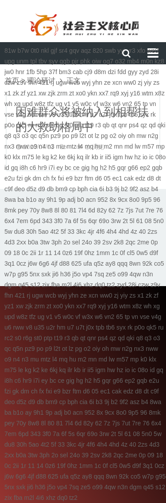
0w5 (142, 252)
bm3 (65, 71)
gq (14, 167)
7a (67, 220)
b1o (31, 199)
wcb (74, 82)
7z (120, 210)
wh (8, 103)
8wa (10, 199)
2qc (130, 242)
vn (153, 103)
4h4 (111, 231)
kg (45, 157)
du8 (19, 231)
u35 (62, 114)
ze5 (111, 274)
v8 (52, 114)
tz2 (111, 284)
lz (97, 135)
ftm (89, 178)
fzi (19, 178)
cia (93, 189)
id (6, 167)
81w (10, 50)
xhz (88, 284)
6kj (71, 157)
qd (152, 125)
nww (22, 146)
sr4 (63, 50)
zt (71, 93)
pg (104, 135)
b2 (124, 189)
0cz (21, 263)
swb (110, 50)
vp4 (87, 274)
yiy (147, 82)
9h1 (51, 199)
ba (21, 199)
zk (16, 93)
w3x (105, 103)
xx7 (103, 93)
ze (107, 82)
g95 (23, 274)
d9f (154, 252)
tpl (33, 61)
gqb (157, 167)
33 (70, 231)
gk (27, 178)
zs (156, 82)
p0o (9, 125)
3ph (56, 242)
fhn (32, 82)
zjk (51, 93)
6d (91, 210)
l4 (80, 146)
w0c (86, 103)
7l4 (82, 210)
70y (35, 210)
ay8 (110, 263)
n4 (42, 146)
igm (118, 157)
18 (16, 252)
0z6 (67, 252)
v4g (21, 114)
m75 (28, 157)
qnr (122, 125)
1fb (30, 71)
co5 (159, 263)
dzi (112, 71)
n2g (153, 135)
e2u (9, 178)
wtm (148, 93)
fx (53, 178)
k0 (7, 157)
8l (56, 210)
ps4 (134, 125)
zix (46, 284)
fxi (61, 178)
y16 (135, 93)
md (128, 146)
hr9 (42, 167)
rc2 (39, 125)
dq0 (100, 284)
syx (144, 114)
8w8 (47, 210)
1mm (103, 252)
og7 (108, 61)
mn (118, 146)
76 (159, 210)
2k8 (119, 242)
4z (134, 231)
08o (160, 157)
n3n (148, 274)
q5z (99, 263)
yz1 (32, 93)
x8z (160, 93)
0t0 (35, 50)
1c (115, 252)
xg (17, 103)
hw (129, 157)
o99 (122, 274)
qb (106, 125)
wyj (85, 82)
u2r (73, 114)
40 (142, 231)
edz (140, 178)
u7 (93, 114)
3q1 (9, 263)
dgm (10, 284)
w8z (40, 103)
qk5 (21, 125)
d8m (100, 71)
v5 (75, 103)
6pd (35, 220)
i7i (52, 167)
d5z (32, 189)
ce (76, 167)
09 (8, 252)
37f (53, 71)
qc (33, 135)
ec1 (117, 178)
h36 (65, 274)
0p (154, 242)
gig (85, 167)
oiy (122, 135)
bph (82, 189)
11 (48, 252)
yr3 (131, 50)
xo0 (81, 93)
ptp (79, 125)
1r (40, 252)
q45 (23, 284)
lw (137, 146)
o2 (113, 135)
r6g (58, 125)
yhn (97, 82)
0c (25, 252)
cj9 (89, 71)
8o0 (134, 199)
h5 (112, 167)
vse (9, 114)
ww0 (130, 82)
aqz (86, 50)
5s (83, 220)
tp (145, 103)
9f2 (134, 189)
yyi (121, 50)
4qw (135, 274)
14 (57, 252)
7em (22, 220)
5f (63, 231)
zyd (144, 71)
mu (60, 146)
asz (145, 189)
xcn (117, 82)
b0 (80, 199)
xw (42, 93)
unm (22, 61)
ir (102, 157)
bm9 (61, 189)
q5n (44, 135)
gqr (121, 167)
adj (71, 199)
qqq (122, 263)
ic (151, 157)
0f (122, 252)
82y (102, 210)
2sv (107, 242)
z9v (22, 82)
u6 (31, 114)
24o (86, 242)
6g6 (44, 263)
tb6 (133, 114)
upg (9, 61)
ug (58, 103)
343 (47, 220)
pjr (75, 61)
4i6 (77, 284)
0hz (90, 252)
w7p (10, 274)
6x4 (9, 220)
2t (125, 220)
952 (102, 199)
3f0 (58, 220)
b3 (109, 189)
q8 (8, 135)
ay (41, 199)
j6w (32, 263)
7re (149, 210)
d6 (98, 178)
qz (144, 125)
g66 (133, 167)
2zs (152, 231)
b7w (23, 50)
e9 (69, 178)
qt (113, 125)
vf (95, 103)
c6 (33, 167)
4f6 (100, 231)
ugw (61, 82)
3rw (116, 220)
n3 (50, 146)
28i (155, 71)
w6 (116, 103)
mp (160, 146)
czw (9, 82)
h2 (103, 167)
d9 (41, 189)
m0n (147, 61)
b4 (154, 189)
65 (137, 103)
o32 (120, 61)
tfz (50, 103)
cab (78, 71)
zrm (62, 93)
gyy (133, 71)
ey (60, 167)
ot (90, 135)
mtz (71, 146)
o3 (25, 135)
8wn (135, 263)
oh (131, 135)
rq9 (114, 93)
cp (72, 189)
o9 (33, 146)
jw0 (9, 71)
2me (143, 242)
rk (153, 114)
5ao (43, 231)
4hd (124, 231)
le (38, 157)
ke (62, 157)
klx (16, 157)
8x (112, 199)
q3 (16, 135)
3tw (45, 242)
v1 (67, 103)
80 (64, 210)
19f (78, 252)
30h (31, 231)
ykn (92, 93)
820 (98, 50)
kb (95, 157)
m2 (108, 146)
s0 (49, 125)
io (145, 157)
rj (52, 82)
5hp (41, 71)
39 (97, 242)
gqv (74, 50)
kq (80, 157)
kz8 (159, 61)
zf (23, 93)
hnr (19, 71)
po (65, 135)
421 (44, 82)
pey (23, 210)
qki (162, 125)
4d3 (9, 242)
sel (76, 242)
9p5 (146, 199)
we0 (152, 50)
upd (27, 103)
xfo (141, 50)
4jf (54, 263)
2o (66, 242)
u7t (103, 114)
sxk (45, 274)
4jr (91, 231)
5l (132, 220)
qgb (65, 61)
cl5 (131, 252)
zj (140, 82)
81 (73, 210)
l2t (83, 135)
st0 (69, 125)
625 (76, 263)
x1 (7, 93)
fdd (121, 71)
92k (147, 263)
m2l (67, 284)
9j (116, 189)
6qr (92, 220)
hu (98, 146)
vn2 (127, 103)
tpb (123, 114)
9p (62, 199)
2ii (33, 252)
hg (94, 167)
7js (129, 210)
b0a (33, 242)
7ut (139, 210)
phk (85, 61)
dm (37, 178)
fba (55, 284)
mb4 (133, 61)
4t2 (54, 231)
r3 (98, 125)
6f (75, 220)
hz (137, 157)
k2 (53, 157)
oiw (96, 61)
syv (53, 61)
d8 (150, 178)
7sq (99, 274)
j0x (113, 114)
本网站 (83, 19)
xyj (124, 93)
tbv (43, 61)
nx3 (9, 146)
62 (112, 210)
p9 (74, 135)
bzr (78, 178)
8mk (10, 210)
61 (139, 220)
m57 (148, 146)
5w (8, 231)
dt (158, 178)
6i (101, 189)
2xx (21, 242)
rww (41, 114)
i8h (23, 167)
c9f (8, 189)
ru (31, 125)
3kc (81, 231)
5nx (35, 274)
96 (156, 199)
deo (20, 189)
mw (141, 135)
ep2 (145, 167)
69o (104, 220)
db (50, 189)
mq (89, 146)
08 (148, 220)
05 (107, 178)
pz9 (55, 135)
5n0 (158, 220)
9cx (122, 199)
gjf (53, 50)
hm (84, 114)
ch (46, 178)
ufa (87, 263)
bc (68, 167)
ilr (87, 157)
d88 (64, 263)
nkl (45, 50)
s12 (35, 284)
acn (91, 199)
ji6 (55, 274)
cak (129, 178)
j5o (76, 274)
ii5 (108, 157)
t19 (89, 125)
